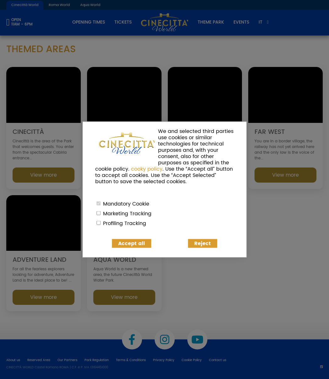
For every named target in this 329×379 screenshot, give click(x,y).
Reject (202, 243)
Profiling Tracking (124, 223)
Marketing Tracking (127, 214)
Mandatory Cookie (126, 204)
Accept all (131, 243)
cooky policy (146, 169)
